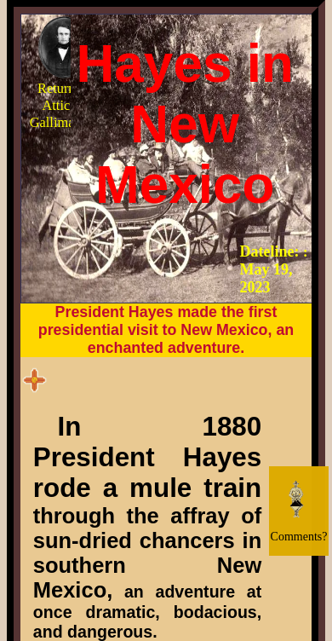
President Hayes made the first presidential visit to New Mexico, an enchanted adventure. (166, 329)
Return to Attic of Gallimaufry (64, 72)
